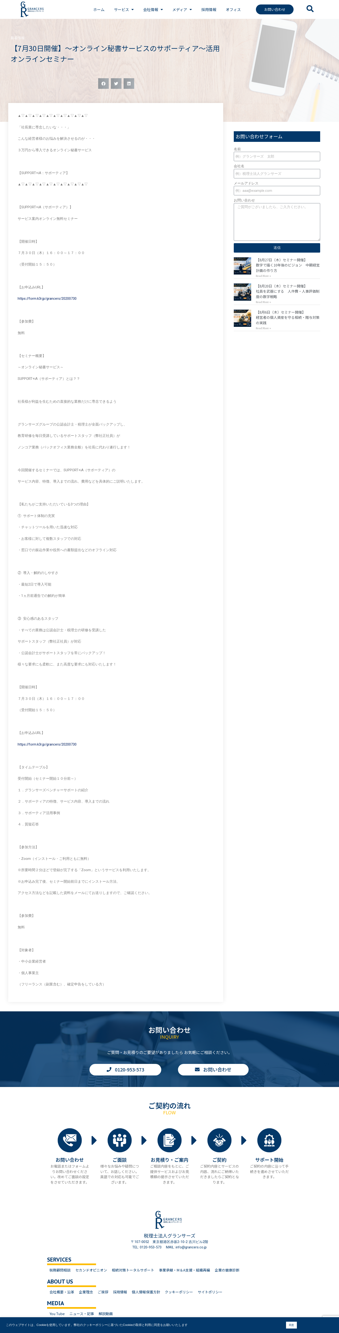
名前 (237, 149)
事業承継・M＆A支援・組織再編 (184, 1269)
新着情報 (18, 38)
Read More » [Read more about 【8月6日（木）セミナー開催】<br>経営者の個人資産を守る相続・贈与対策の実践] (263, 328)
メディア (182, 9)
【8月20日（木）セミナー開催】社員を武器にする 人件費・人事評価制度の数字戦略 (287, 291)
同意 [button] (291, 1325)
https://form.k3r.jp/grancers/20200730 (47, 298)
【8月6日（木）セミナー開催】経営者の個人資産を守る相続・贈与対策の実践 (287, 317)
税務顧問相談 (60, 1269)
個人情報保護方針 (146, 1291)
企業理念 (86, 1291)
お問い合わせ (244, 200)
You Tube (57, 1313)
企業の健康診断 (227, 1269)
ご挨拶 (103, 1291)
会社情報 (153, 9)
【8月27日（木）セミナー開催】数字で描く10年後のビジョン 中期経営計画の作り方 (288, 265)
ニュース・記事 (81, 1313)
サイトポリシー (210, 1291)
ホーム (99, 9)
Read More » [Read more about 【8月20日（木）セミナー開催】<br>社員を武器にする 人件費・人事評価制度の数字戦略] (263, 302)
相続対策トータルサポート (133, 1269)
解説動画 (106, 1313)
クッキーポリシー (179, 1291)
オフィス (233, 9)
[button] (103, 83)
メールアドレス (246, 183)
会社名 (239, 166)
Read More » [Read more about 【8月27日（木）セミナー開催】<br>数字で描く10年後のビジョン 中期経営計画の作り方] (263, 276)
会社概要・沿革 (61, 1291)
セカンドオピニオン (91, 1269)
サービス (124, 9)
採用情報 (208, 9)
